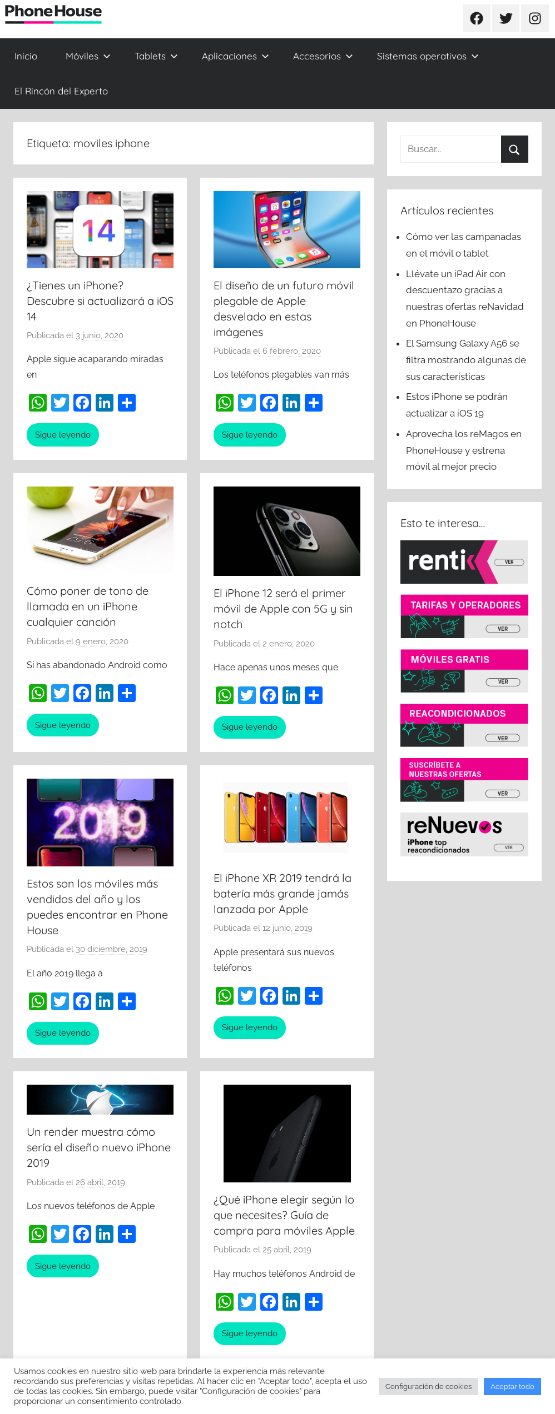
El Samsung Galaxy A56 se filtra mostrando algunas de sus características (466, 360)
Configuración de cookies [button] (428, 1386)
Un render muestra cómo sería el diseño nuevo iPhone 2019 (99, 1147)
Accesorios (323, 56)
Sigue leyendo (63, 435)
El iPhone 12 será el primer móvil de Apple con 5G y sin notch (283, 608)
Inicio (25, 56)
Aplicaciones (235, 56)
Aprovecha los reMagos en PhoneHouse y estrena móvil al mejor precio (464, 450)
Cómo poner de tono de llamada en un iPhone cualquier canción (87, 606)
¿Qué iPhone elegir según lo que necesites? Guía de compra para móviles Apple (284, 1214)
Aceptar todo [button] (512, 1386)
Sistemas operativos (428, 56)
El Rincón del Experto (61, 91)
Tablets (156, 56)
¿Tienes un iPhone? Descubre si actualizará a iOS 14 (100, 300)
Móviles (88, 56)
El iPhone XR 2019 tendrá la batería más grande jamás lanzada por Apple (282, 893)
